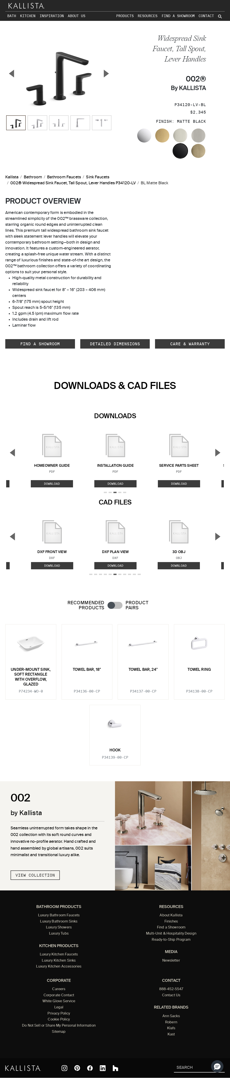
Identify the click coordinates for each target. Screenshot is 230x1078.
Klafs (171, 1028)
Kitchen (27, 16)
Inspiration (52, 16)
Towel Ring (199, 670)
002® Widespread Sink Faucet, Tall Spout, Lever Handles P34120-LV (73, 183)
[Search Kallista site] (220, 16)
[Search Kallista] (193, 1068)
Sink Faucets (97, 177)
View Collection (35, 875)
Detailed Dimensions (115, 344)
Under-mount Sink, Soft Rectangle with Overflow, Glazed (31, 677)
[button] (217, 1066)
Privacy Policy (58, 1013)
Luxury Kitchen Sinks (59, 960)
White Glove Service (58, 1001)
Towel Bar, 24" (143, 670)
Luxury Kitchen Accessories (58, 966)
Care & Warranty (190, 344)
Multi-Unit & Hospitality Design (171, 933)
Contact (206, 16)
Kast (171, 1034)
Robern (171, 1022)
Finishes (171, 921)
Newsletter (171, 960)
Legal (59, 1007)
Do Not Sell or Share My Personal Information (59, 1025)
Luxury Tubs (59, 933)
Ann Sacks (171, 1016)
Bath (11, 16)
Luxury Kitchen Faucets (59, 954)
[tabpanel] (115, 692)
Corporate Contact (59, 995)
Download (52, 483)
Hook (115, 750)
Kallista (11, 177)
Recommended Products (86, 605)
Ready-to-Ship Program (171, 940)
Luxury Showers (59, 927)
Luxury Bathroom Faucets (59, 915)
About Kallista (171, 915)
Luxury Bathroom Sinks (58, 921)
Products (125, 16)
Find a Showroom (178, 16)
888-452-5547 (171, 989)
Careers (58, 989)
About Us (76, 16)
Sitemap (59, 1032)
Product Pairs (137, 605)
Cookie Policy (59, 1019)
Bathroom (33, 177)
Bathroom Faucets (64, 177)
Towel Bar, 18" (87, 670)
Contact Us (171, 995)
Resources (147, 16)
